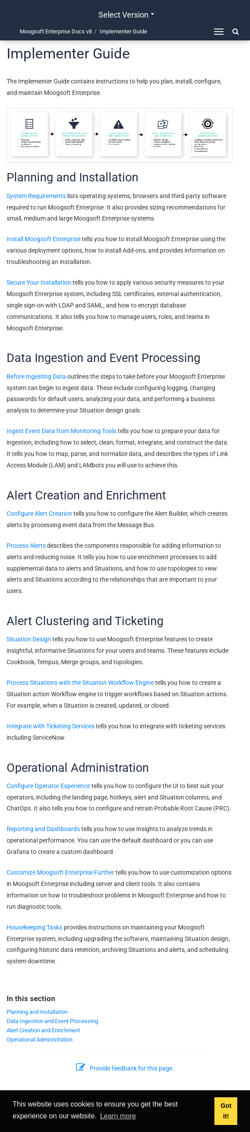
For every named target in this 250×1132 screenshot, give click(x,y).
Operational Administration (39, 1039)
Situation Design (29, 639)
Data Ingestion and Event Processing (52, 1021)
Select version (126, 14)
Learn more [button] (118, 1116)
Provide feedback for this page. (125, 1068)
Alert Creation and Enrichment (43, 1030)
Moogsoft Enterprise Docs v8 (56, 31)
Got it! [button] (226, 1111)
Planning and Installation (37, 1012)
